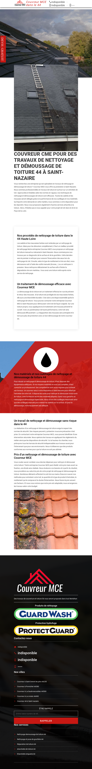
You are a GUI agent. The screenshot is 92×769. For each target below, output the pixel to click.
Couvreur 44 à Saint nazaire (28, 701)
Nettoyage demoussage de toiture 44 (31, 734)
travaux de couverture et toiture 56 (30, 599)
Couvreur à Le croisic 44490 (28, 696)
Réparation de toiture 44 (26, 744)
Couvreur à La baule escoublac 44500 (31, 691)
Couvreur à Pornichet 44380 (28, 686)
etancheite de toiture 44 (26, 749)
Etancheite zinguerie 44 (26, 754)
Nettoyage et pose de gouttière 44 (30, 739)
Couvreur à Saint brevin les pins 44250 (32, 682)
